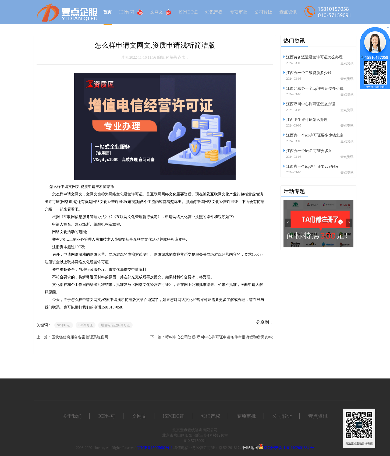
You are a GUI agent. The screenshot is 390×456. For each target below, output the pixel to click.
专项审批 (238, 12)
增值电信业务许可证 (115, 325)
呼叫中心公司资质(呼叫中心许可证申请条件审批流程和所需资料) (219, 337)
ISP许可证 (85, 325)
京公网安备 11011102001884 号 (289, 448)
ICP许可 (131, 12)
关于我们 (72, 416)
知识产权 (213, 12)
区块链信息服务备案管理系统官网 (80, 337)
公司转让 (263, 12)
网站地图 (250, 448)
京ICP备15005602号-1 (154, 448)
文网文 (160, 12)
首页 (107, 12)
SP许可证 (63, 325)
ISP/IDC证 (188, 12)
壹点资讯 (288, 12)
